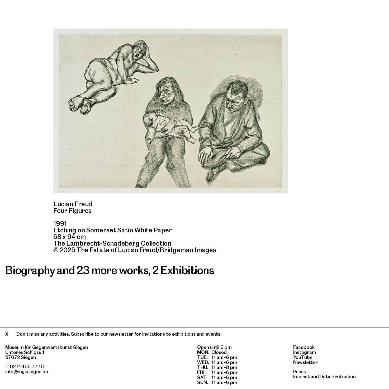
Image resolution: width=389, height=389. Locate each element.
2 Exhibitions (183, 270)
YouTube (302, 357)
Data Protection (338, 376)
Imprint (301, 376)
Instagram (304, 352)
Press (299, 371)
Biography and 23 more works (76, 270)
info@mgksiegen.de (26, 371)
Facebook (304, 347)
